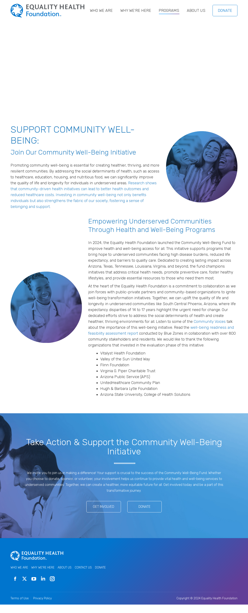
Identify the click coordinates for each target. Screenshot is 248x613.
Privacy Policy (42, 607)
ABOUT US (65, 576)
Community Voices (210, 330)
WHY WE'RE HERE (42, 576)
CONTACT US (83, 576)
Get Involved (103, 515)
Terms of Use (20, 607)
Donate (144, 515)
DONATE (225, 19)
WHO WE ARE (19, 576)
